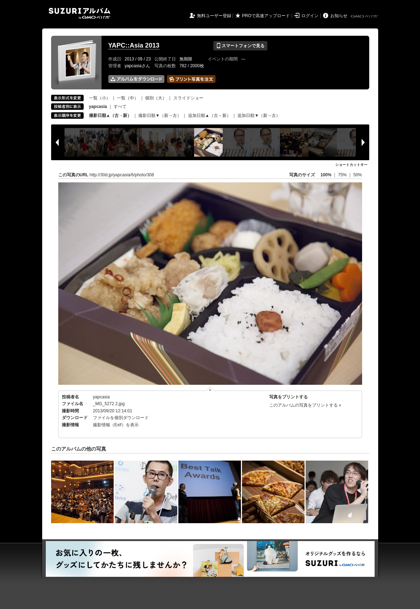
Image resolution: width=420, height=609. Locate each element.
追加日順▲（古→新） (209, 115)
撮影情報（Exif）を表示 (116, 424)
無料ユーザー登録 (214, 15)
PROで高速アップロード (266, 15)
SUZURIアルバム (79, 13)
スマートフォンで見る (240, 45)
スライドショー (188, 97)
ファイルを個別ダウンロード (121, 417)
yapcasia (101, 396)
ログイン (309, 15)
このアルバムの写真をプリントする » (305, 405)
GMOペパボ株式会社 (365, 16)
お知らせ (338, 15)
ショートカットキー (351, 165)
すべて (120, 106)
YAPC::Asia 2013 (133, 45)
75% (343, 174)
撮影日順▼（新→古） (159, 115)
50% (357, 174)
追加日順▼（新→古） (258, 115)
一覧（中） (127, 97)
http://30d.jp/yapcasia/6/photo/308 (122, 174)
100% (325, 174)
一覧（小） (99, 97)
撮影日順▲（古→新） (110, 115)
